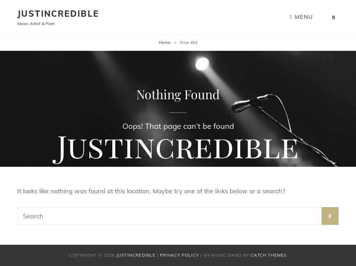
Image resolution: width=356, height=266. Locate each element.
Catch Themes (268, 255)
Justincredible (58, 13)
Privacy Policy (179, 255)
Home (165, 42)
